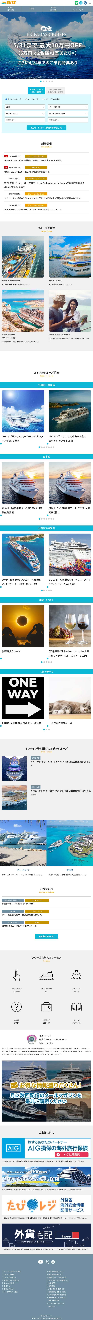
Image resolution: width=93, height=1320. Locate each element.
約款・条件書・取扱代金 (56, 1289)
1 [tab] (41, 81)
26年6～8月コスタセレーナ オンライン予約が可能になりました (32, 209)
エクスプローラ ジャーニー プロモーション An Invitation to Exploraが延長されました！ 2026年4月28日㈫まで (44, 184)
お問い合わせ (8, 1289)
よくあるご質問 (9, 1283)
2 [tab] (43, 81)
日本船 (31, 9)
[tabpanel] (46, 45)
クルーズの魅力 (9, 1274)
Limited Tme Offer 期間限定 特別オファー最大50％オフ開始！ (33, 160)
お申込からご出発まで (11, 1280)
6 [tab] (51, 447)
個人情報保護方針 (54, 1274)
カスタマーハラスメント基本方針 (56, 1304)
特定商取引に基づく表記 (57, 1292)
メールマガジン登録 (11, 1292)
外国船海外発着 (53, 8)
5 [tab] (52, 81)
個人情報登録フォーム (56, 1271)
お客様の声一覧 (46, 936)
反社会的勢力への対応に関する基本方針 (57, 1298)
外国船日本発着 (10, 8)
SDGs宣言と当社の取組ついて (59, 1280)
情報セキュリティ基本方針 (57, 1277)
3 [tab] (46, 81)
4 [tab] (49, 81)
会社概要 (51, 1283)
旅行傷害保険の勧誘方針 (57, 1295)
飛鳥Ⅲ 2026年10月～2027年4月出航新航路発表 (27, 171)
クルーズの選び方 (10, 1277)
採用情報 (51, 1286)
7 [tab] (53, 447)
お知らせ (7, 1286)
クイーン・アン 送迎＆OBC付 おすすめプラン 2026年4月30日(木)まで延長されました (42, 198)
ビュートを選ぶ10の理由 (12, 1271)
